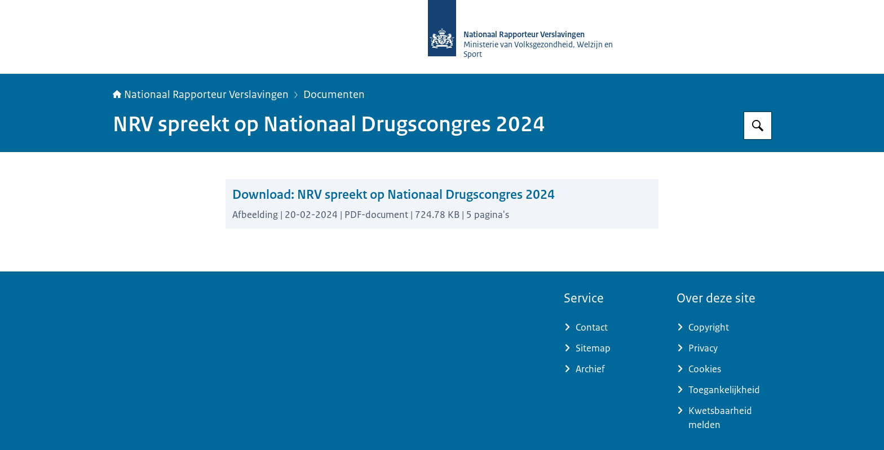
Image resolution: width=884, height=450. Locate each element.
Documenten (334, 94)
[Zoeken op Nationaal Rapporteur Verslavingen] (757, 125)
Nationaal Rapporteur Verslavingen (201, 94)
